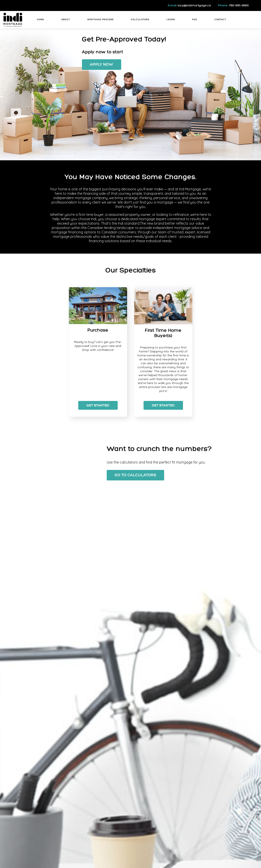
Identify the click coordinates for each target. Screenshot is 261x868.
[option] (98, 352)
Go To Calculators (135, 475)
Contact (220, 19)
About (65, 19)
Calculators (140, 19)
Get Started (98, 406)
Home (40, 19)
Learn (171, 19)
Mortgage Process (100, 19)
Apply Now (101, 64)
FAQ (194, 19)
